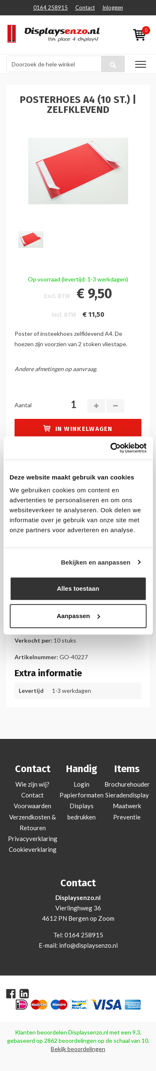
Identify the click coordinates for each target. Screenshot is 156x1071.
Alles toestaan (78, 588)
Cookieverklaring (33, 849)
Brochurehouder (127, 784)
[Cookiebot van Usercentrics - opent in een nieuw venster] (111, 448)
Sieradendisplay (127, 795)
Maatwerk (127, 805)
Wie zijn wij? (32, 784)
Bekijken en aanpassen (95, 562)
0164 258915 (50, 7)
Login (81, 784)
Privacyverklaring (32, 838)
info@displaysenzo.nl (88, 945)
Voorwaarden (32, 805)
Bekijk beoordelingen (78, 1048)
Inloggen (112, 7)
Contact (85, 7)
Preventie (127, 817)
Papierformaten (81, 795)
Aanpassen (78, 615)
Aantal (23, 404)
